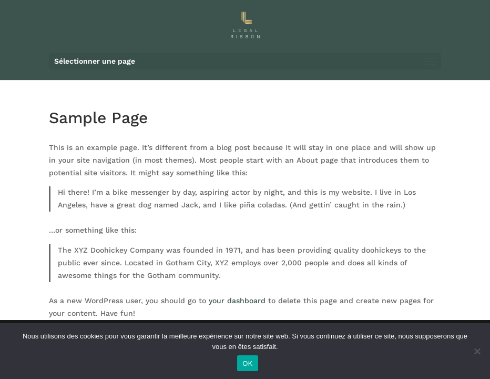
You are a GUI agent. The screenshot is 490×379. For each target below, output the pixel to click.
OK (247, 363)
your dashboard (237, 300)
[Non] (477, 351)
